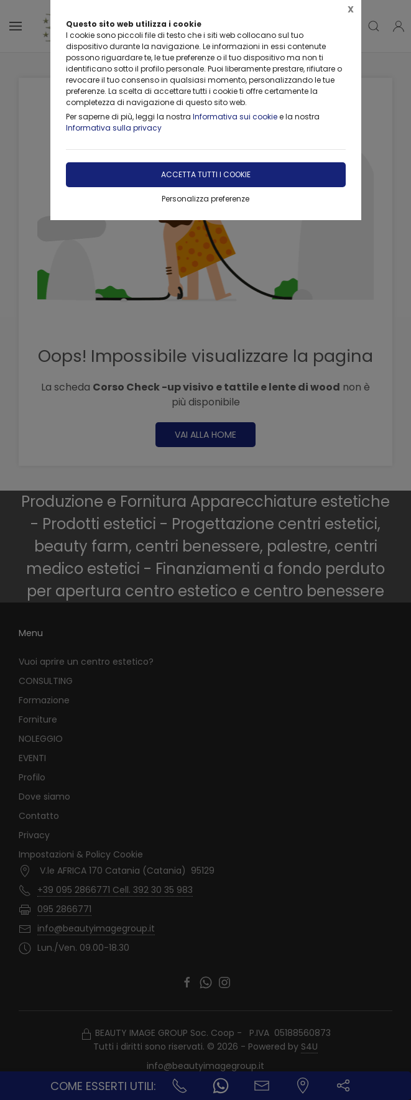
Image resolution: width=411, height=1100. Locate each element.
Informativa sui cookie (235, 116)
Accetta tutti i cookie (206, 174)
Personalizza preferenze (205, 198)
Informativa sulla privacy (114, 127)
